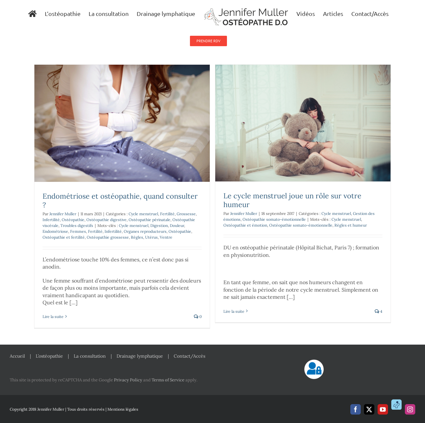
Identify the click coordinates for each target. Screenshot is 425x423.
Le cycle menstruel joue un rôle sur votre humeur (292, 200)
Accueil (17, 356)
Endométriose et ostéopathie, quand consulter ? (120, 200)
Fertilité (167, 213)
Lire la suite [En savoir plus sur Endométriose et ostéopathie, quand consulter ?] (53, 316)
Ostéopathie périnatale (149, 219)
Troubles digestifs (76, 225)
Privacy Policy (128, 380)
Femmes (78, 231)
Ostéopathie (73, 219)
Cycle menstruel (143, 213)
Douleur (177, 225)
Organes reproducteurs (145, 231)
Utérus (151, 237)
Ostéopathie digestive (106, 219)
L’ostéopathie (49, 356)
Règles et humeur (350, 225)
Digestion (159, 225)
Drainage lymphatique (140, 356)
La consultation (90, 356)
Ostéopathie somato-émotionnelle (274, 219)
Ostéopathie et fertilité (64, 237)
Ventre (166, 237)
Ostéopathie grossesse (108, 237)
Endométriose (55, 231)
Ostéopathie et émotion (245, 225)
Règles (137, 237)
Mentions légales (122, 409)
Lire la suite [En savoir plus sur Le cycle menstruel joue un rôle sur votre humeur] (233, 316)
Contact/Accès (189, 356)
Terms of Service (168, 380)
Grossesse (186, 213)
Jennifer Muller (62, 213)
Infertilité (51, 219)
